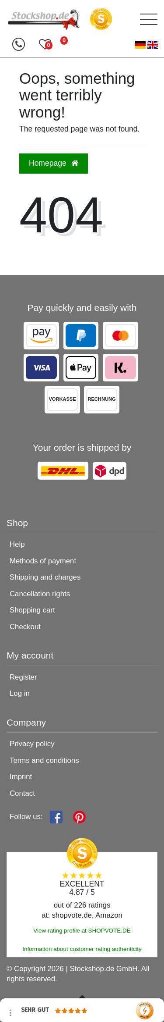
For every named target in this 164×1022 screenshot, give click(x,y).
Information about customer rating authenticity (82, 949)
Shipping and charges (45, 577)
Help (17, 544)
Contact (22, 793)
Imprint (21, 777)
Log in (20, 693)
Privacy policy (32, 744)
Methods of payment (43, 561)
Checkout (25, 627)
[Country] (146, 45)
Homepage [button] (53, 163)
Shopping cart (32, 610)
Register (23, 677)
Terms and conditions (44, 760)
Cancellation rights (40, 594)
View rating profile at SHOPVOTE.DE (81, 930)
